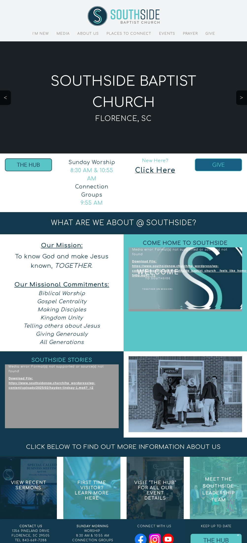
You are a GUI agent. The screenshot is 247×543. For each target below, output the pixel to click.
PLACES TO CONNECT (128, 33)
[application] (185, 279)
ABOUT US (88, 33)
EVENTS (167, 33)
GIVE (210, 33)
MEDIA (63, 33)
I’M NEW (40, 33)
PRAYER (190, 33)
